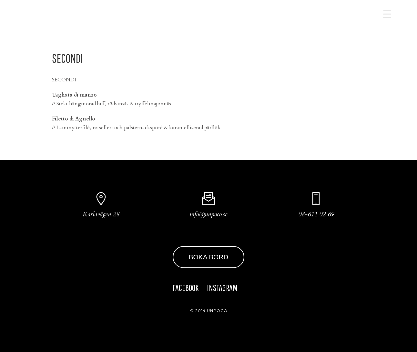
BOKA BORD (209, 257)
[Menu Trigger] (387, 14)
